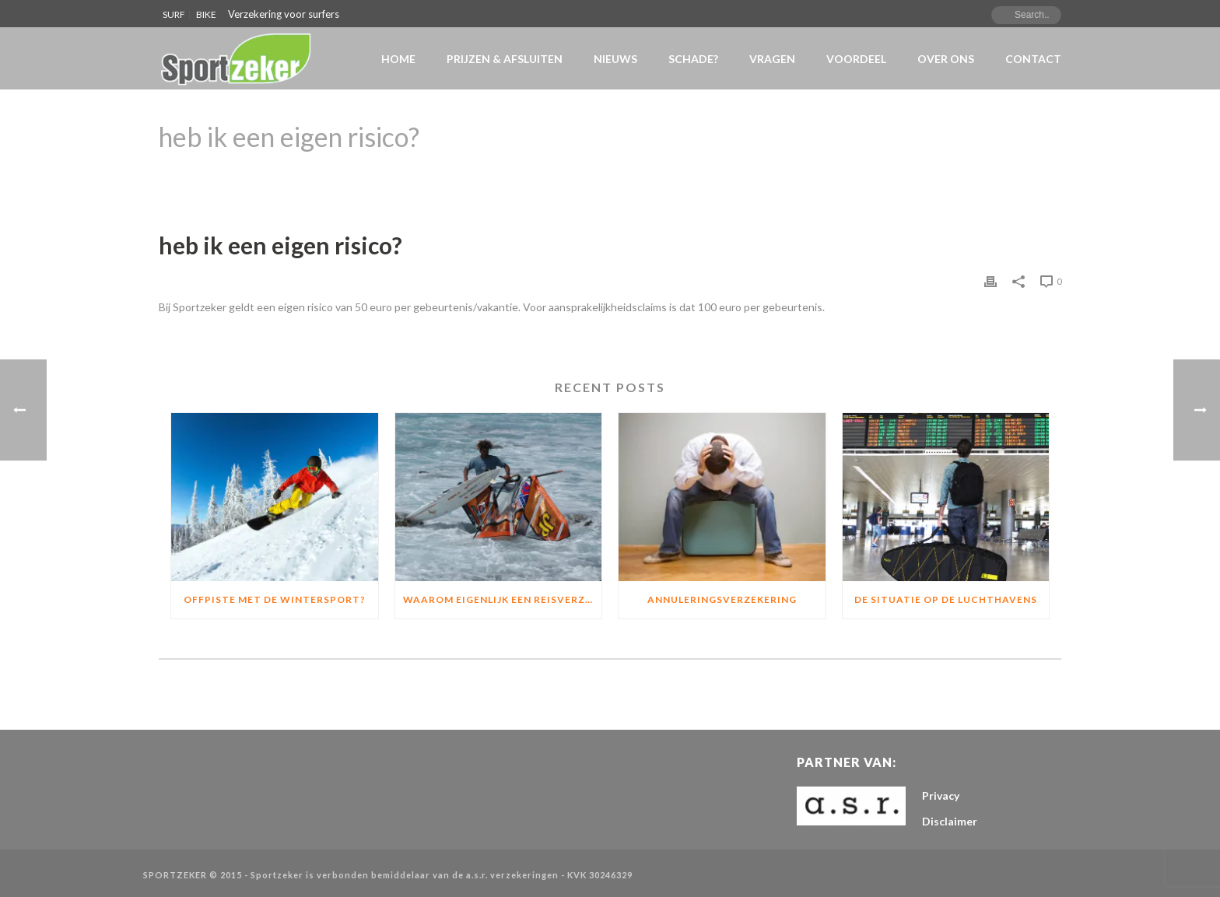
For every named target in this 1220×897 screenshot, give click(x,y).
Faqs (911, 176)
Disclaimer (949, 821)
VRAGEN (772, 58)
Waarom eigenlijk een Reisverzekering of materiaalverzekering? (502, 599)
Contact (1033, 58)
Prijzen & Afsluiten (505, 58)
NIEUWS (615, 58)
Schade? (693, 58)
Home (398, 58)
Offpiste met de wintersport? (275, 599)
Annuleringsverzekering (722, 599)
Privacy (940, 795)
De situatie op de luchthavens (945, 599)
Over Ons (945, 58)
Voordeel (856, 58)
